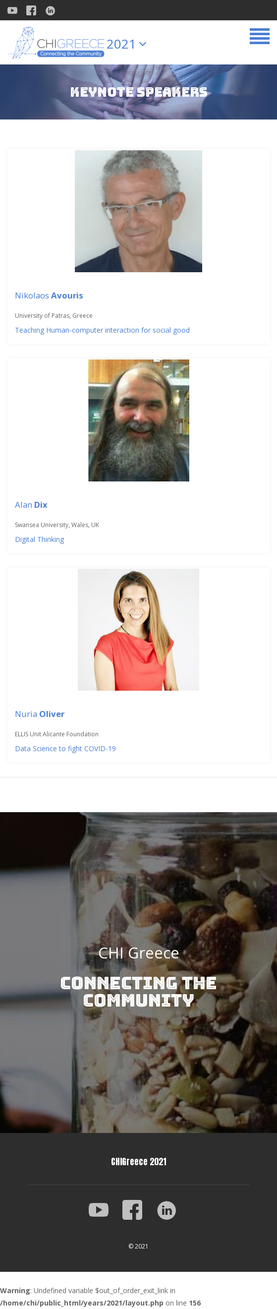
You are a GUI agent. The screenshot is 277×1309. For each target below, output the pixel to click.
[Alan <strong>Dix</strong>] (138, 420)
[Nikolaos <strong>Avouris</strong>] (138, 211)
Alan (31, 504)
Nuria (39, 713)
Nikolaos (49, 295)
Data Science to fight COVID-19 (65, 748)
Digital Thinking (39, 539)
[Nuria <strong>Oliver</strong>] (138, 630)
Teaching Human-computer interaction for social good (102, 330)
